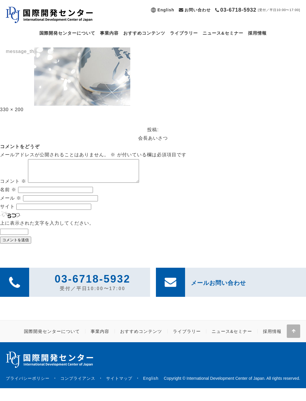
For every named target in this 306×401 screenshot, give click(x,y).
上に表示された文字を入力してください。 (47, 227)
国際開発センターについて (67, 33)
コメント (13, 185)
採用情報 (257, 33)
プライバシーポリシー (28, 382)
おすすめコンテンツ (144, 33)
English (165, 10)
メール (10, 202)
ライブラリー (184, 33)
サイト (7, 210)
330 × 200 (12, 109)
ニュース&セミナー (223, 33)
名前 (8, 193)
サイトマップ (119, 382)
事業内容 (109, 33)
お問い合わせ (197, 10)
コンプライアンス (77, 382)
